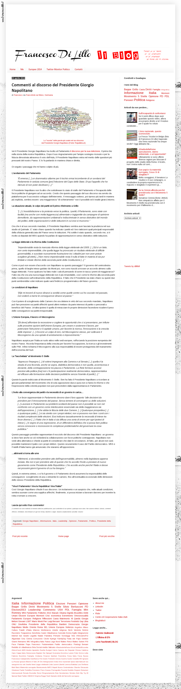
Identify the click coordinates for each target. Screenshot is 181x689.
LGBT (29, 621)
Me (22, 69)
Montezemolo (41, 667)
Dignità (70, 613)
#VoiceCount (17, 650)
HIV (80, 659)
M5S (24, 613)
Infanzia (37, 630)
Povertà (64, 670)
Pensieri (129, 100)
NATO (49, 667)
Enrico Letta (83, 653)
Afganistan (16, 639)
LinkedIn (99, 606)
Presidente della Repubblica (44, 624)
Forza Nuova (83, 656)
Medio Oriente (30, 627)
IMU (29, 642)
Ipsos (73, 662)
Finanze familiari (50, 656)
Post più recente (20, 536)
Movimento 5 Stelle (136, 96)
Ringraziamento (48, 673)
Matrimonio (65, 618)
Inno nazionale (65, 662)
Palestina (48, 636)
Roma (40, 627)
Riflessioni (47, 618)
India (56, 662)
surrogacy (75, 676)
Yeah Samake (51, 676)
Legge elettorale (42, 664)
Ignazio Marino (26, 662)
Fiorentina (62, 656)
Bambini (63, 624)
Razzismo (16, 633)
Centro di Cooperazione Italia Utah (111, 617)
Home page (63, 536)
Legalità (34, 636)
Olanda (77, 667)
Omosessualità (81, 616)
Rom (57, 673)
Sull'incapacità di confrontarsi (152, 113)
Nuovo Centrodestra (66, 667)
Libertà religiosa (60, 630)
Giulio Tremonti (49, 659)
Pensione (36, 670)
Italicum (82, 662)
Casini (44, 633)
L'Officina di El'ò (103, 637)
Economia (57, 653)
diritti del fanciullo (64, 676)
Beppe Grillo (131, 89)
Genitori (85, 639)
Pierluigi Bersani (81, 644)
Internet (15, 636)
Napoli (55, 667)
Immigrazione (48, 662)
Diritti (149, 89)
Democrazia (74, 624)
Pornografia (56, 670)
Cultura (15, 630)
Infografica (165, 90)
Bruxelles (79, 613)
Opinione (73, 521)
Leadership (63, 521)
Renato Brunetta (30, 673)
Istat (77, 662)
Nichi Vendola (75, 630)
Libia (86, 621)
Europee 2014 (35, 69)
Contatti (78, 69)
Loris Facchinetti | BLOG (107, 642)
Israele (26, 636)
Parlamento (83, 521)
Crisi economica (53, 616)
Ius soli (23, 664)
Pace (15, 644)
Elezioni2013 (20, 609)
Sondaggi (66, 636)
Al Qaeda (76, 618)
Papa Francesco (34, 644)
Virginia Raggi (40, 676)
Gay (82, 621)
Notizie (85, 630)
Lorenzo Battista (71, 664)
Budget (49, 650)
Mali (14, 667)
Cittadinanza (52, 633)
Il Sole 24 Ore (37, 662)
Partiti (22, 670)
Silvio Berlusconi (74, 606)
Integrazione (83, 633)
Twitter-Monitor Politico (58, 69)
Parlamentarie (48, 644)
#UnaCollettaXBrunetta (79, 647)
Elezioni (61, 603)
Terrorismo (65, 621)
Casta (142, 89)
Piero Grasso (45, 670)
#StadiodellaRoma (63, 647)
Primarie (57, 636)
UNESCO (31, 676)
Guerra (64, 659)
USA (61, 609)
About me (99, 603)
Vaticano (52, 647)
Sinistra (72, 673)
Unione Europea (57, 627)
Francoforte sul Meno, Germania (39, 95)
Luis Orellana (83, 664)
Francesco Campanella (21, 659)
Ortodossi (16, 670)
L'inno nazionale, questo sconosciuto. (150, 132)
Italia (55, 521)
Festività (75, 621)
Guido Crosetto (73, 659)
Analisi (29, 650)
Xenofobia (36, 633)
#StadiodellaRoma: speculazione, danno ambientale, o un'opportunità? (152, 151)
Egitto (75, 633)
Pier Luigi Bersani (51, 621)
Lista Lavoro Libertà (57, 664)
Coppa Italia (21, 653)
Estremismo (68, 616)
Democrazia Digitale (34, 653)
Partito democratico (64, 644)
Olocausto (84, 667)
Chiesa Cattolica (81, 650)
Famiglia (157, 89)
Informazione (46, 521)
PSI (86, 642)
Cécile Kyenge (50, 639)
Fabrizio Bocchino (19, 656)
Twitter (24, 676)
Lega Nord (56, 642)
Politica (92, 521)
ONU (15, 624)
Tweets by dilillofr (132, 266)
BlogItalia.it (100, 620)
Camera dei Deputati (66, 650)
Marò (18, 667)
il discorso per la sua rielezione (85, 151)
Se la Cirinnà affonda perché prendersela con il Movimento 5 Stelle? (153, 192)
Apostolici (36, 650)
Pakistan (22, 644)
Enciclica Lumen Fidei (70, 653)
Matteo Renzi (67, 642)
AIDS (24, 650)
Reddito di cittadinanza (22, 647)
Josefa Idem (31, 664)
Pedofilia (28, 670)
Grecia (58, 659)
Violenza (70, 627)
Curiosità (62, 633)
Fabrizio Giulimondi (104, 633)
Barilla (43, 650)
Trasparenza (26, 633)
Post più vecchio (107, 536)
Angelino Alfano (81, 627)
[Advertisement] (72, 26)
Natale (41, 636)
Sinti (78, 673)
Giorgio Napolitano (30, 521)
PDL (167, 96)
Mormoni (165, 93)
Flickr (97, 613)
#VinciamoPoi (82, 636)
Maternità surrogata (28, 667)
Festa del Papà (74, 639)
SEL (46, 627)
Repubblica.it (80, 143)
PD (162, 96)
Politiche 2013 (45, 613)
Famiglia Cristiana (35, 656)
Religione (150, 100)
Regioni (77, 670)
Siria (34, 647)
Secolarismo (64, 673)
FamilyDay (62, 639)
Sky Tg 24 (84, 673)
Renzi (39, 673)
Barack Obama (59, 613)
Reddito (71, 670)
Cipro (14, 653)
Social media (42, 647)
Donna (69, 633)
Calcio (55, 650)
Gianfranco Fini (36, 659)
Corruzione (38, 639)
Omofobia (23, 624)
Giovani (22, 621)
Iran (21, 636)
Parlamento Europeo (22, 618)
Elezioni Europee (27, 616)
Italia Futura (45, 642)
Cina (23, 639)
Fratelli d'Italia (26, 630)
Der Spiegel (48, 653)
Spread (15, 676)
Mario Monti (37, 621)
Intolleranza (46, 630)
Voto (73, 636)
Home (12, 69)
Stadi (20, 676)
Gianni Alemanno (19, 642)
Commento (50, 609)
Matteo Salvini (79, 642)
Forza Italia (72, 656)
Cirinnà (29, 639)
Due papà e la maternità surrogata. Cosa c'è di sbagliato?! (150, 172)
